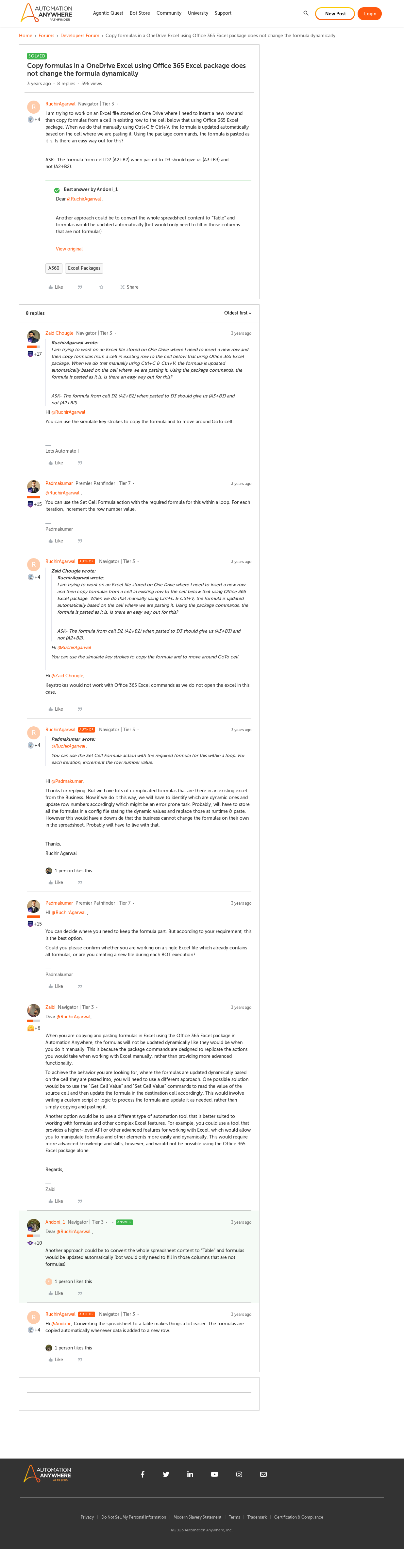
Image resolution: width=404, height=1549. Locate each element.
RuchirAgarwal (60, 104)
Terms (234, 1517)
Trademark (257, 1517)
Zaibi (50, 1007)
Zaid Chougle (59, 333)
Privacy (87, 1517)
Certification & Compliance (298, 1517)
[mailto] (263, 1475)
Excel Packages (84, 268)
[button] (335, 13)
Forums (46, 35)
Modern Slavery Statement (197, 1517)
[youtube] (214, 1475)
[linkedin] (190, 1475)
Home (25, 35)
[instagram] (239, 1475)
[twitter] (166, 1475)
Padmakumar (59, 483)
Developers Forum (79, 35)
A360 (53, 268)
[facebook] (143, 1475)
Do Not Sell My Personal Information (133, 1517)
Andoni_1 (55, 1222)
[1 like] (73, 870)
